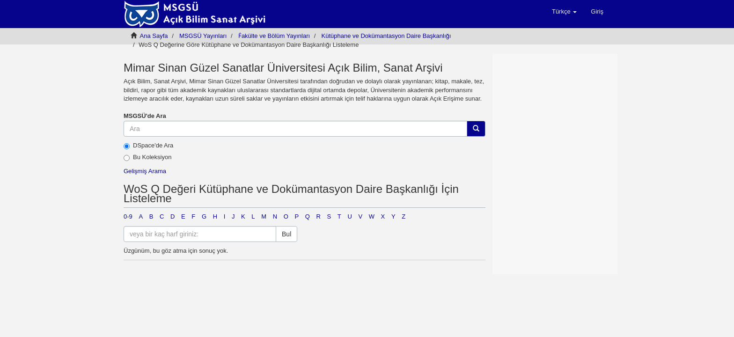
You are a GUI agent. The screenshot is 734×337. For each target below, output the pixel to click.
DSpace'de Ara (148, 145)
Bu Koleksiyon (147, 157)
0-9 (128, 216)
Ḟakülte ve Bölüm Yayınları (274, 35)
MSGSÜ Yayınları (203, 35)
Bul (286, 234)
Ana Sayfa (154, 35)
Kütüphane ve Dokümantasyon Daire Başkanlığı (386, 35)
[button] (564, 11)
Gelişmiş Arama (145, 171)
